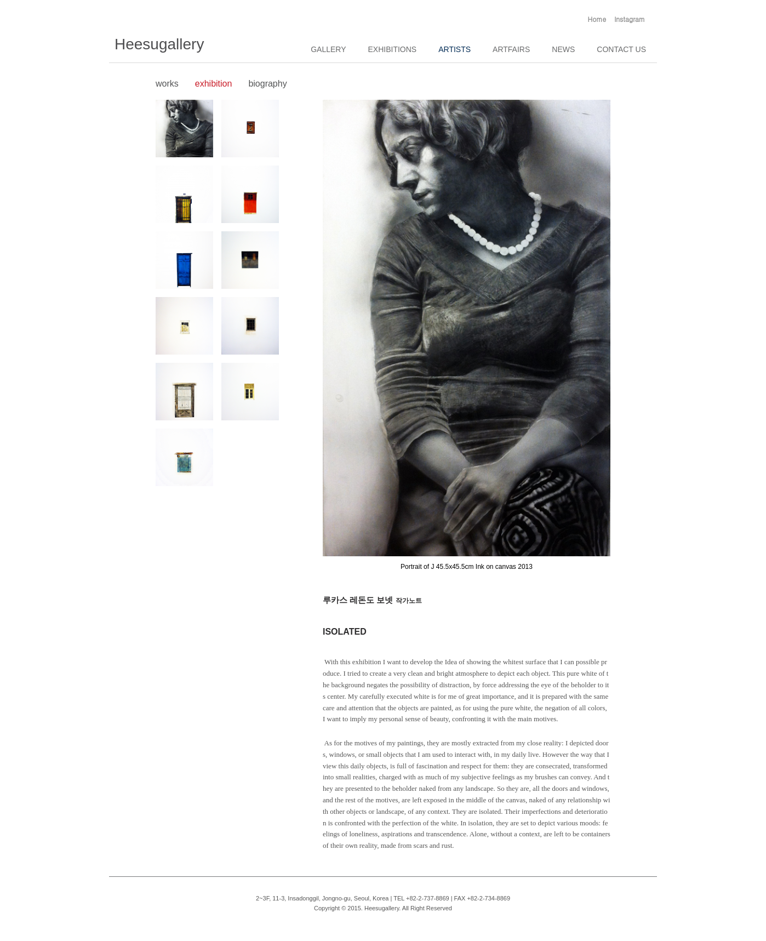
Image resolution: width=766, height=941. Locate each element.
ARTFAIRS (511, 49)
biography (267, 83)
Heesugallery (159, 44)
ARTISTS (454, 49)
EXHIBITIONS (392, 49)
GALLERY (328, 49)
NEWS (563, 49)
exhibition (213, 83)
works (167, 83)
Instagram (629, 19)
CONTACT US (621, 49)
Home (597, 19)
